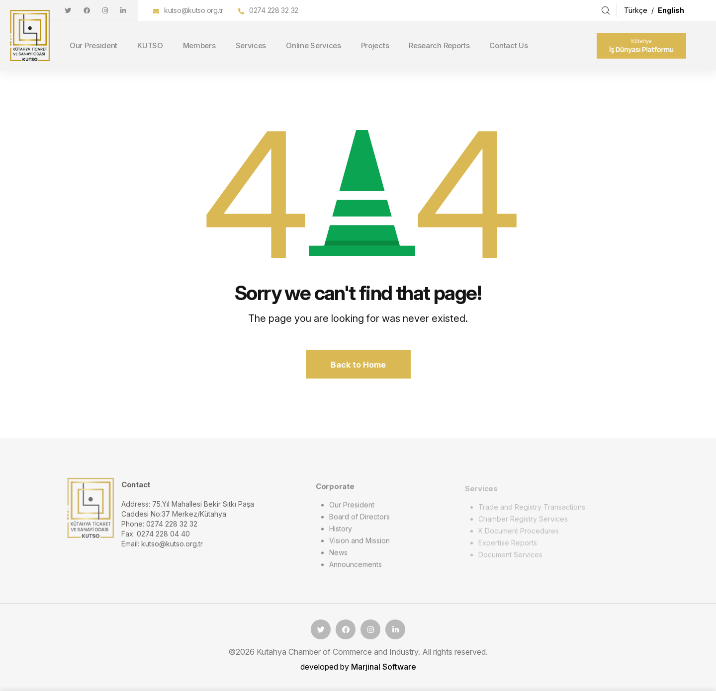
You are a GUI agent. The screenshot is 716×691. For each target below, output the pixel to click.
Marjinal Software (383, 667)
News (338, 556)
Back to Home (358, 365)
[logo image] (90, 510)
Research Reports (439, 45)
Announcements (355, 568)
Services (251, 45)
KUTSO (150, 45)
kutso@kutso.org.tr (193, 10)
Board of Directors (359, 520)
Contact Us (508, 45)
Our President (93, 45)
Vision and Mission (359, 544)
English (671, 10)
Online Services (313, 45)
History (340, 532)
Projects (375, 45)
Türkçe (636, 10)
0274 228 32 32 (273, 10)
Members (199, 45)
